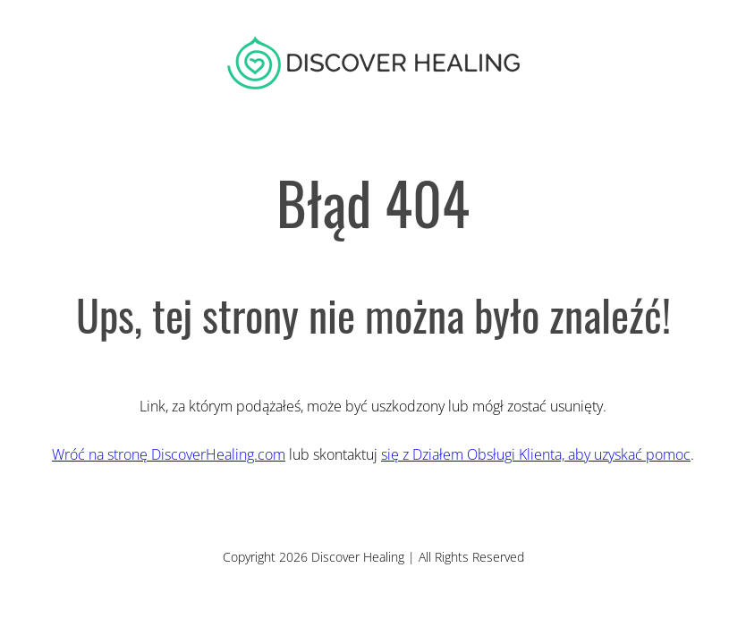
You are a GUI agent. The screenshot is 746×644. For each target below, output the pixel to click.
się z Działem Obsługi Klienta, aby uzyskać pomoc (536, 454)
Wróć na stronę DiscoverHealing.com (168, 454)
